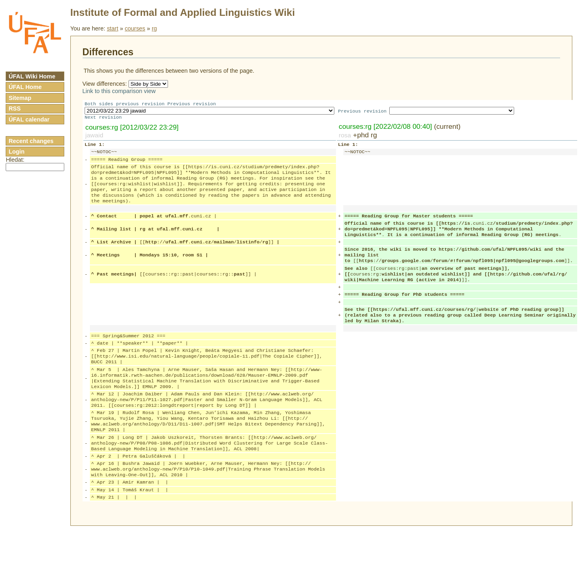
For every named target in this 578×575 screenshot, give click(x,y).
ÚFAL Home (25, 87)
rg (154, 28)
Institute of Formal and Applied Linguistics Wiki (182, 12)
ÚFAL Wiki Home (32, 76)
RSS (15, 108)
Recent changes (31, 141)
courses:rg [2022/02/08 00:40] (385, 128)
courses (135, 28)
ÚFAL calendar (29, 119)
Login (16, 151)
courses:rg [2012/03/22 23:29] (132, 129)
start (112, 28)
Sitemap (20, 98)
